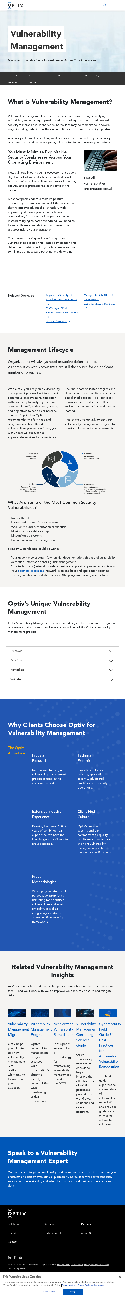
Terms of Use (102, 1265)
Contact (12, 1242)
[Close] (119, 1276)
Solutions (13, 1224)
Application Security (59, 295)
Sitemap (22, 1269)
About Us (86, 1233)
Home (17, 1213)
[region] (62, 1285)
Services (49, 1224)
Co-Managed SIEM (58, 308)
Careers (66, 1265)
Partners (86, 1224)
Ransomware (93, 300)
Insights (12, 1233)
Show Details (49, 1292)
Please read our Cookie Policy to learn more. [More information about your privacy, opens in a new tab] (83, 1285)
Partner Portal (52, 1233)
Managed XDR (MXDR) (99, 295)
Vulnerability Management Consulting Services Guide (86, 1034)
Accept (73, 1292)
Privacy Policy (90, 1265)
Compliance (13, 1269)
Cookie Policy (77, 1265)
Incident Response (58, 321)
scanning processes (31, 570)
